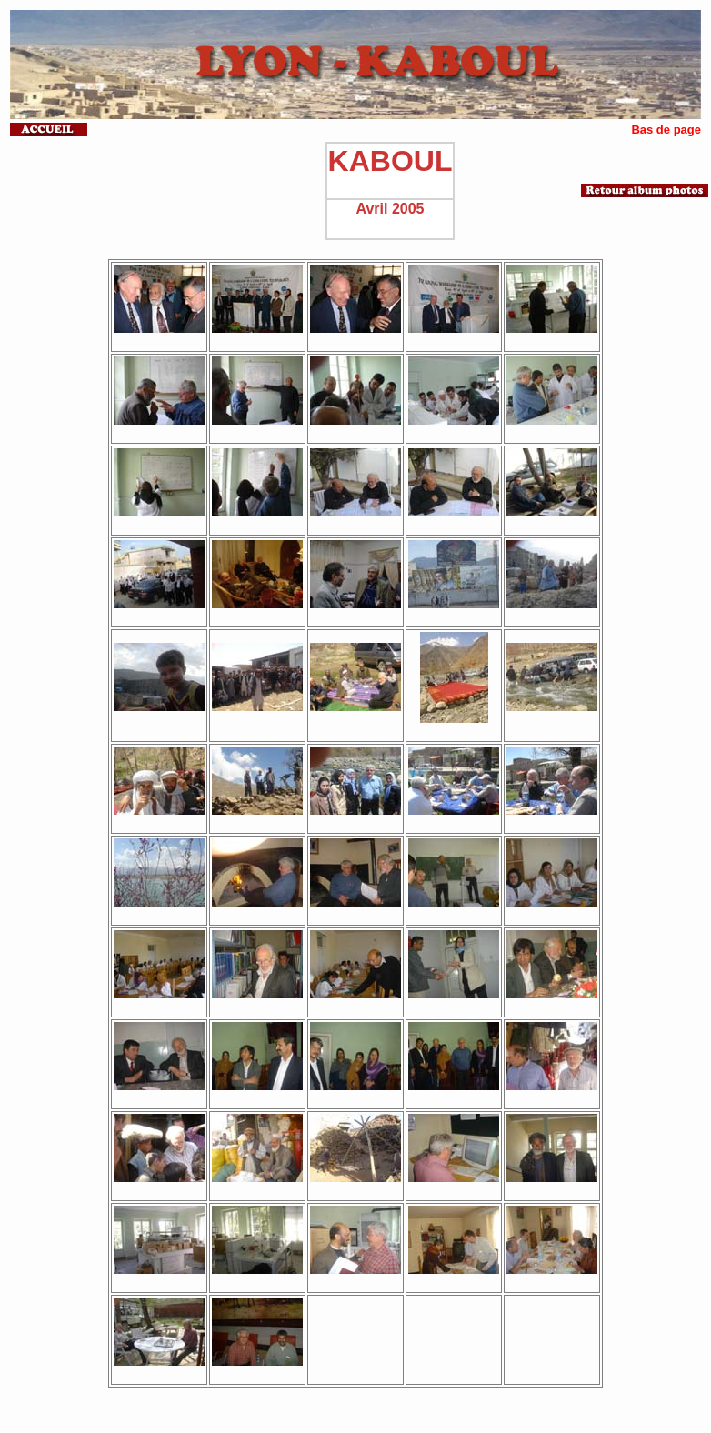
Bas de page (666, 129)
